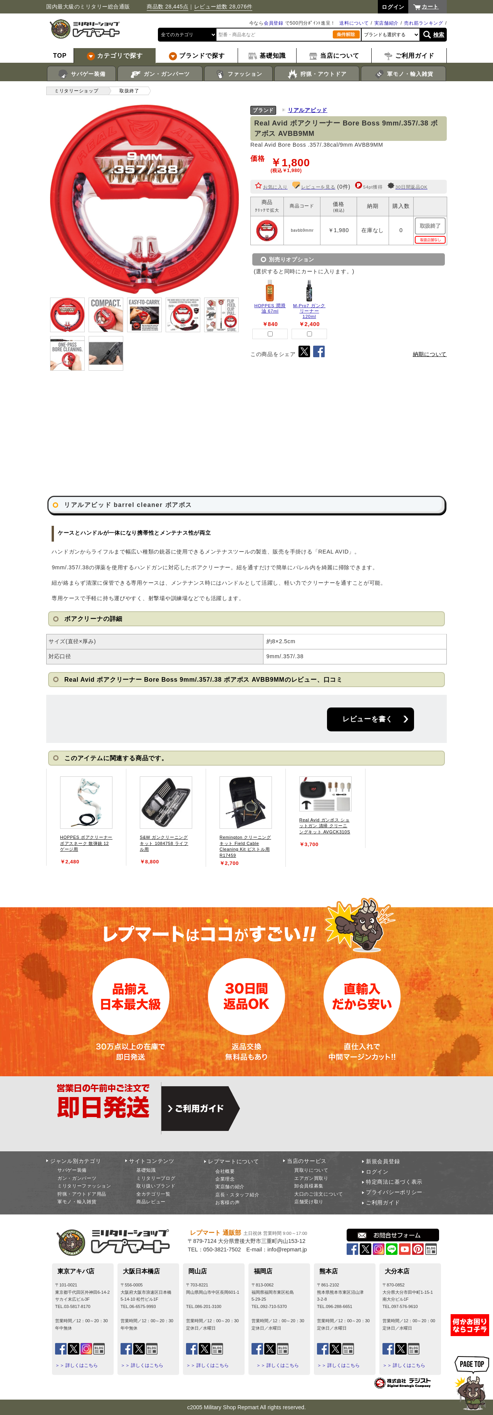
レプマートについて (233, 1161)
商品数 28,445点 (167, 6)
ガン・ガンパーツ (160, 74)
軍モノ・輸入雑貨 (403, 74)
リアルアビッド (307, 110)
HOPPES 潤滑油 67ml (270, 308)
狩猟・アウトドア (317, 74)
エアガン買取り (311, 1178)
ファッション (239, 74)
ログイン (377, 1172)
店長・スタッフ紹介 (237, 1195)
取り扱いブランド (156, 1186)
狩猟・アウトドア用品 (81, 1194)
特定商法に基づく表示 (394, 1182)
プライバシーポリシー (394, 1192)
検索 (438, 35)
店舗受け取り (309, 1201)
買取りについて (311, 1170)
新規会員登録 (383, 1161)
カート (430, 6)
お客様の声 (227, 1202)
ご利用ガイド (383, 1202)
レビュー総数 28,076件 (223, 6)
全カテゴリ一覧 (153, 1194)
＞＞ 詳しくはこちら (76, 1365)
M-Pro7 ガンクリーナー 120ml (309, 311)
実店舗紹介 (386, 23)
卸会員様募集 (309, 1186)
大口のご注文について (318, 1194)
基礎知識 (146, 1170)
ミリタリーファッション (84, 1186)
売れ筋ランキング (423, 23)
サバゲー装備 (81, 74)
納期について (430, 354)
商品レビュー (151, 1201)
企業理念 (225, 1179)
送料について (354, 23)
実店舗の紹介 (230, 1186)
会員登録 (273, 23)
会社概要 (225, 1171)
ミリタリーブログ (156, 1178)
